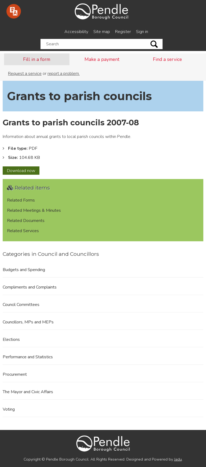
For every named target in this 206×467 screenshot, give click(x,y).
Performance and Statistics (28, 357)
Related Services (23, 231)
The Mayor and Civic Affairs (28, 392)
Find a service (167, 59)
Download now (23, 171)
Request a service (25, 73)
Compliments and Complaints (30, 287)
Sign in (142, 32)
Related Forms (21, 200)
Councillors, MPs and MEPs (28, 322)
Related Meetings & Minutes (34, 210)
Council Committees (21, 305)
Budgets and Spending (24, 270)
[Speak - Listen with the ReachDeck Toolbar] (13, 11)
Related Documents (26, 221)
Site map (101, 32)
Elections (11, 339)
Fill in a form (36, 59)
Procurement (15, 374)
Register (123, 32)
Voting (9, 409)
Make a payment (101, 59)
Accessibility (76, 32)
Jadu (178, 459)
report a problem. (63, 73)
